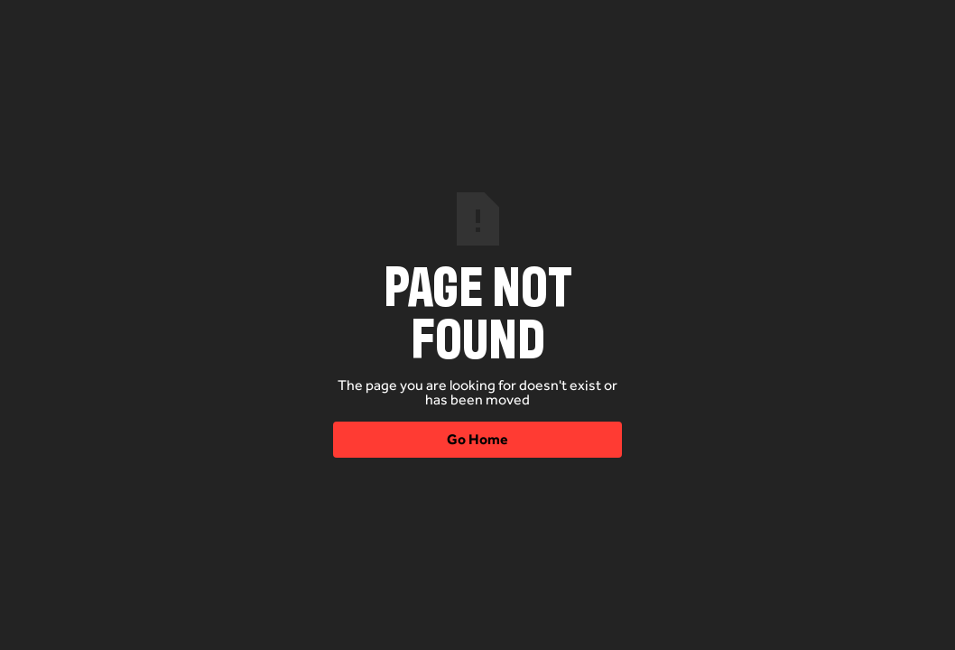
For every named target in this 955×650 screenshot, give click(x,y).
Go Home (477, 439)
